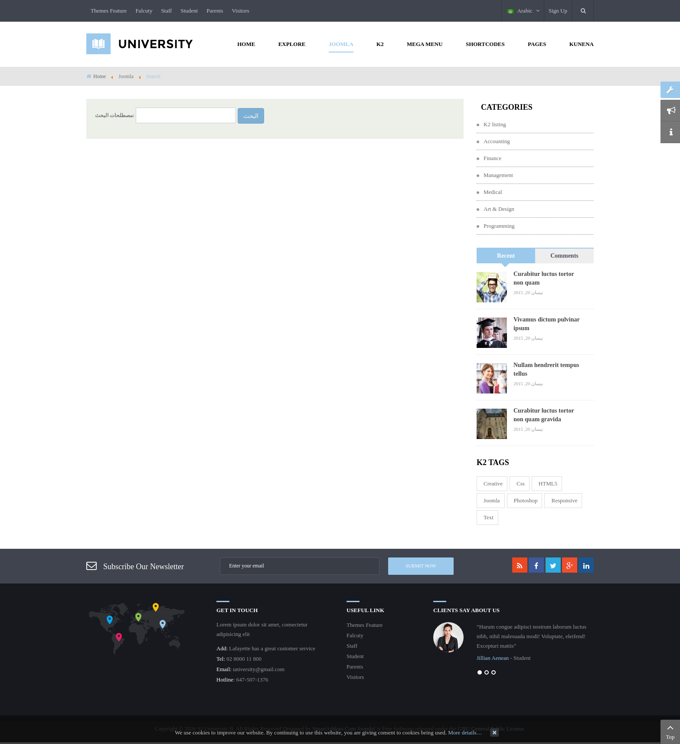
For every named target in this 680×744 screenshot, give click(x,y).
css (521, 483)
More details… (465, 732)
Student (189, 10)
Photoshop (526, 500)
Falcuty (143, 10)
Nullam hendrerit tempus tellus (546, 369)
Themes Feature (109, 10)
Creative (493, 483)
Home (99, 76)
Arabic (523, 10)
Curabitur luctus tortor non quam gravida (543, 415)
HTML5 (548, 483)
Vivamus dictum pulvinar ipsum (546, 323)
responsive (564, 500)
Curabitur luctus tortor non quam (543, 278)
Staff (166, 10)
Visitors (240, 10)
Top (670, 731)
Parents (214, 10)
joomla (492, 500)
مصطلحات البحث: (114, 115)
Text (489, 517)
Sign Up (558, 10)
